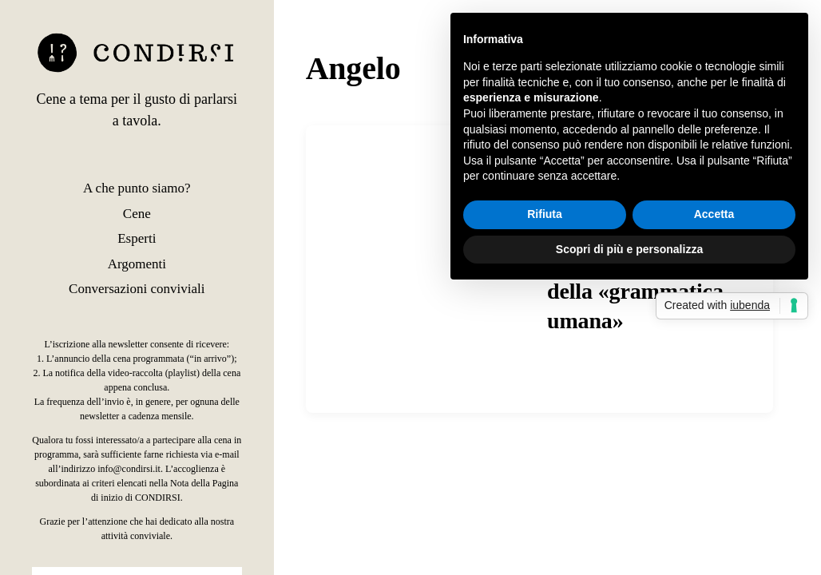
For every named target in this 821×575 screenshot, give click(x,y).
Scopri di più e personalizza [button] (629, 249)
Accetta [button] (714, 214)
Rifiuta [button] (544, 214)
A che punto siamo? (137, 188)
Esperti (136, 238)
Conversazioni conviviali (136, 288)
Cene (137, 213)
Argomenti (137, 264)
